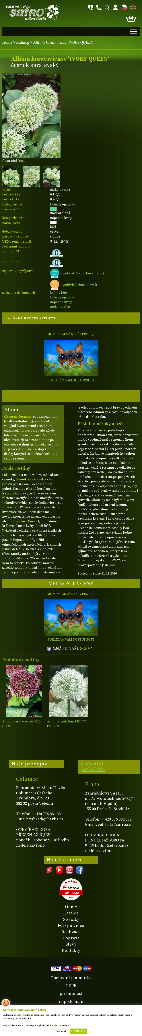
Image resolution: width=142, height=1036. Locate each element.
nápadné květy (61, 302)
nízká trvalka (60, 307)
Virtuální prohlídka (92, 766)
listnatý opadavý (62, 297)
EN (132, 7)
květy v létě (58, 293)
